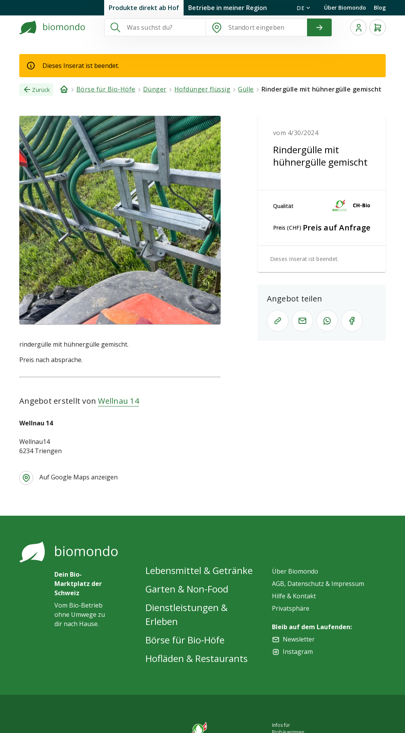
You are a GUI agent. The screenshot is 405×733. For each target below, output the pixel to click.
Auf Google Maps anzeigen (78, 477)
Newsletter (299, 639)
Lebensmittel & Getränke (199, 570)
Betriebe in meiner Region (227, 7)
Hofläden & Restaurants (196, 658)
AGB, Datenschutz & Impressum (318, 583)
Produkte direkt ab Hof (144, 7)
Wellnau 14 (118, 401)
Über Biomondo (345, 7)
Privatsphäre (290, 608)
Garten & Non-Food (186, 588)
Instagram (298, 651)
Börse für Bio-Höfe (184, 639)
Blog (380, 7)
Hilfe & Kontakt (294, 596)
